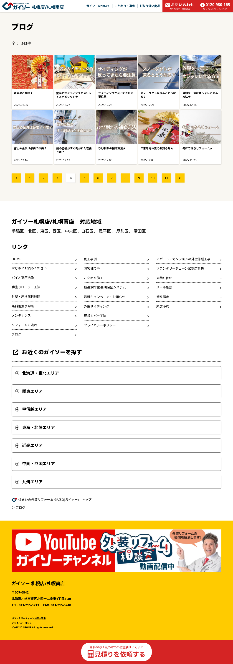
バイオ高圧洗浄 (23, 278)
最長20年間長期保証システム (105, 287)
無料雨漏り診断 (23, 306)
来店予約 (162, 306)
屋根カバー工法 (95, 315)
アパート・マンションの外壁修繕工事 (183, 259)
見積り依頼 (164, 278)
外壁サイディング (96, 306)
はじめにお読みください (29, 268)
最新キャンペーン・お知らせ (104, 297)
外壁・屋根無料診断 (26, 296)
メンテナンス (21, 315)
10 (152, 178)
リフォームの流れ (24, 325)
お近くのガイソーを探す (47, 352)
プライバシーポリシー (100, 325)
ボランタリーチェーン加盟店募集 (180, 268)
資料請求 (162, 297)
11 (166, 178)
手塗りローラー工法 (26, 287)
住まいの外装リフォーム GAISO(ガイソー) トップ (54, 499)
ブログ (16, 334)
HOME (16, 259)
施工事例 (90, 259)
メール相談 (164, 287)
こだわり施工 (93, 278)
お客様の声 (92, 268)
